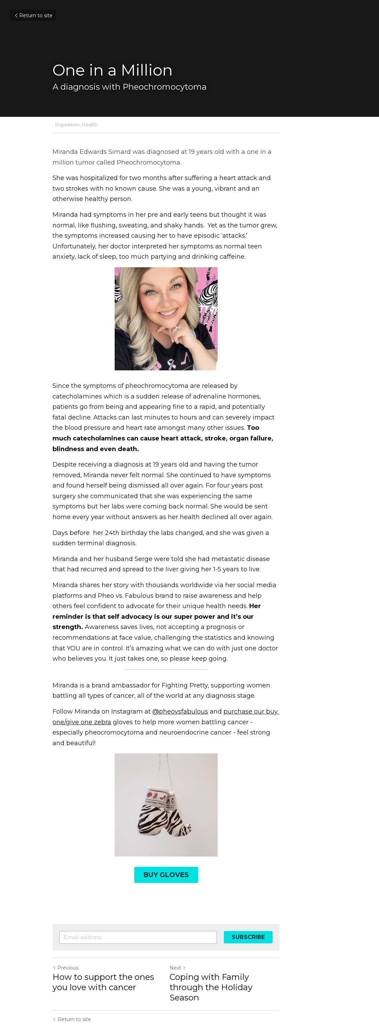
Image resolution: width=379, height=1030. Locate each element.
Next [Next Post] (201, 913)
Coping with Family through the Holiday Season (258, 927)
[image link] (189, 752)
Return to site (33, 15)
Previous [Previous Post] (66, 913)
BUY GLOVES (189, 821)
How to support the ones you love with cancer (112, 927)
